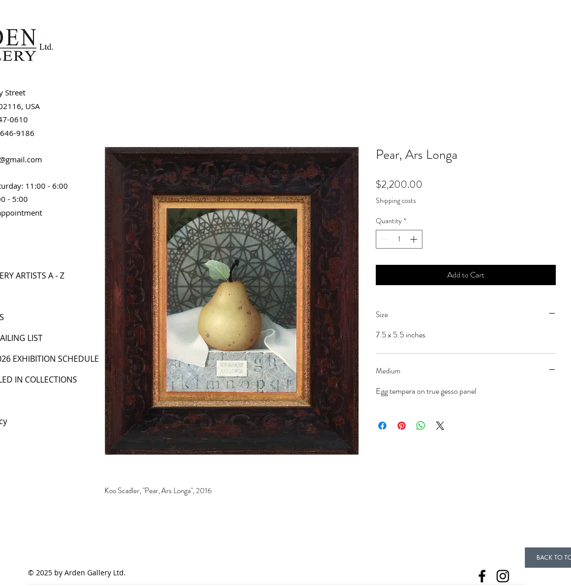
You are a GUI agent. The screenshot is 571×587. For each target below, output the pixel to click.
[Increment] (414, 239)
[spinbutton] (399, 239)
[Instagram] (502, 576)
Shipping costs (396, 200)
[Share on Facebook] (382, 426)
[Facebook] (482, 576)
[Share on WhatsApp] (421, 426)
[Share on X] (440, 426)
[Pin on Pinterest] (402, 426)
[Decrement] (383, 239)
